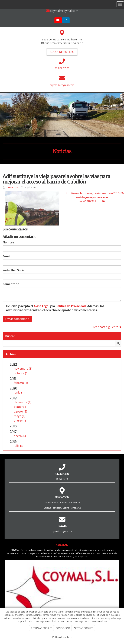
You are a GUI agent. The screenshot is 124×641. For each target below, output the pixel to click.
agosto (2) (20, 411)
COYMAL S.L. (12, 187)
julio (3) (19, 446)
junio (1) (19, 392)
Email (7, 256)
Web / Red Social (14, 270)
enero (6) (20, 436)
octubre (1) (21, 373)
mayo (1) (19, 416)
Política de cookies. (62, 637)
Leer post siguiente (107, 327)
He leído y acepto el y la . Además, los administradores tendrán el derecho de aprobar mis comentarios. (55, 308)
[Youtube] (58, 20)
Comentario (11, 284)
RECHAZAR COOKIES (41, 628)
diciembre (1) (22, 402)
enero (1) (20, 421)
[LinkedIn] (66, 20)
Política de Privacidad (71, 306)
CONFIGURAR (63, 628)
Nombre (8, 242)
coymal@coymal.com (62, 85)
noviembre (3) (23, 369)
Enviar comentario (17, 319)
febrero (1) (21, 383)
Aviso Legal (41, 306)
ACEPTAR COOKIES (83, 628)
